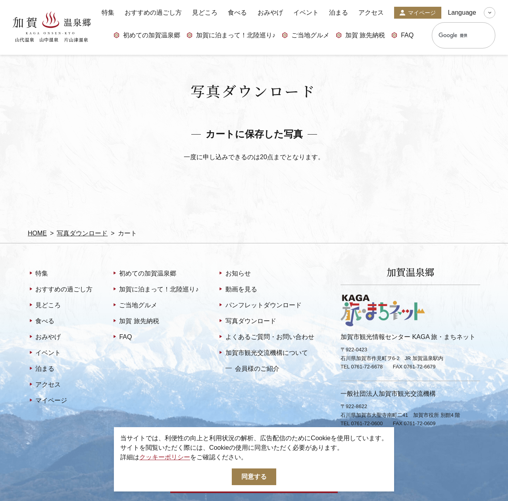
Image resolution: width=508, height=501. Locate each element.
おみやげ (270, 13)
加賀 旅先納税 (360, 36)
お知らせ (233, 274)
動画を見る (237, 289)
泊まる (338, 13)
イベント (306, 13)
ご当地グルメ (305, 36)
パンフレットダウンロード (259, 305)
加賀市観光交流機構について (262, 353)
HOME (37, 233)
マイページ (418, 13)
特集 (108, 13)
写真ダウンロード (82, 233)
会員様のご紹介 (252, 368)
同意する (254, 476)
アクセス (371, 13)
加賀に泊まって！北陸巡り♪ (231, 36)
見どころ (204, 13)
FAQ (402, 36)
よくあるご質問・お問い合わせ (265, 337)
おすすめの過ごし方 (153, 13)
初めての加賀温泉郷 (147, 36)
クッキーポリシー (164, 457)
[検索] (455, 35)
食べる (237, 13)
